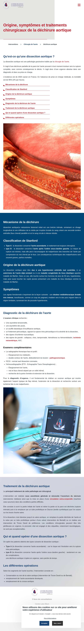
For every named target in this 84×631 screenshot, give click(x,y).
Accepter (44, 623)
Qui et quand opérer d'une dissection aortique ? (25, 113)
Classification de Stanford (16, 89)
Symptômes (10, 99)
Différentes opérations (14, 117)
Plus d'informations (50, 618)
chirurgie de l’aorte (62, 62)
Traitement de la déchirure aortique (20, 108)
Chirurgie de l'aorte (31, 44)
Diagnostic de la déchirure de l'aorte (20, 103)
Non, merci (57, 623)
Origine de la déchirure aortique (18, 94)
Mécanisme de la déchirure (16, 85)
